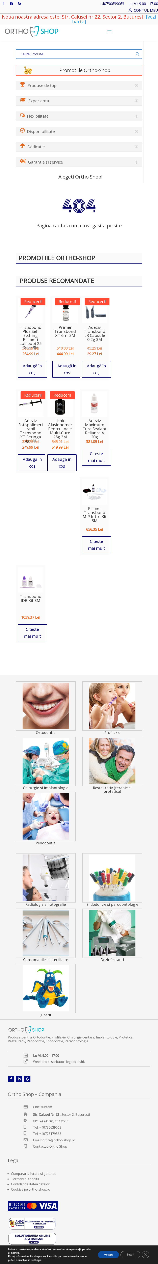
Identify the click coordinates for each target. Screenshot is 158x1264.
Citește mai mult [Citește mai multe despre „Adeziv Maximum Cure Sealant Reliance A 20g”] (96, 457)
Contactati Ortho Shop (50, 1146)
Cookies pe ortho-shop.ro (30, 1189)
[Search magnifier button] (137, 54)
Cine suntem (42, 1107)
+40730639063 (112, 4)
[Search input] (77, 54)
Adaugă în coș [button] (32, 369)
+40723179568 (50, 1133)
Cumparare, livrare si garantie (33, 1173)
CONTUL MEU (146, 11)
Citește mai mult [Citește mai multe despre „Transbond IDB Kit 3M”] (32, 633)
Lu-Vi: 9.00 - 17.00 (143, 4)
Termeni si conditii (25, 1179)
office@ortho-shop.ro (59, 1140)
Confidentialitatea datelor (30, 1184)
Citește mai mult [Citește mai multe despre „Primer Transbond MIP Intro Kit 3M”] (96, 545)
